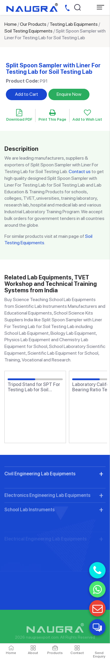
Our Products (33, 24)
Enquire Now (69, 94)
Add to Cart (26, 94)
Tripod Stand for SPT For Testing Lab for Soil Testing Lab (34, 387)
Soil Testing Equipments (28, 31)
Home (10, 24)
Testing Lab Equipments (74, 24)
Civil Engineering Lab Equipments (39, 496)
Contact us (80, 171)
